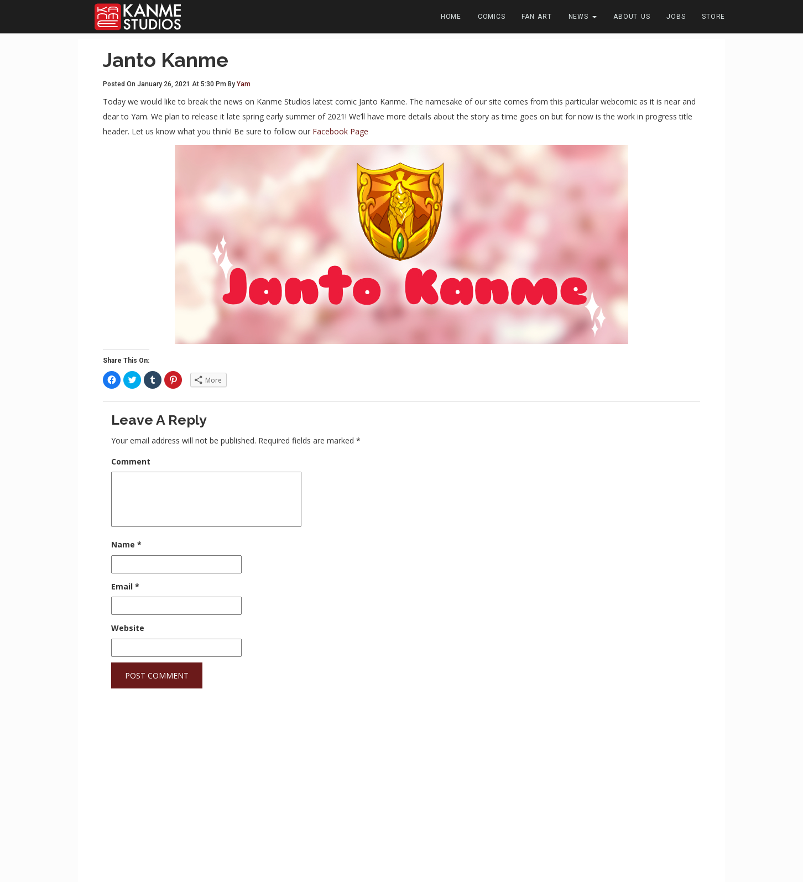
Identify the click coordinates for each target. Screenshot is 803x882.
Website (127, 628)
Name (126, 544)
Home (451, 16)
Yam (244, 84)
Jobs (675, 16)
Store (713, 16)
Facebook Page (340, 131)
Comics (491, 16)
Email (125, 586)
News (583, 16)
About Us (631, 16)
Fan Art (536, 16)
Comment (130, 461)
